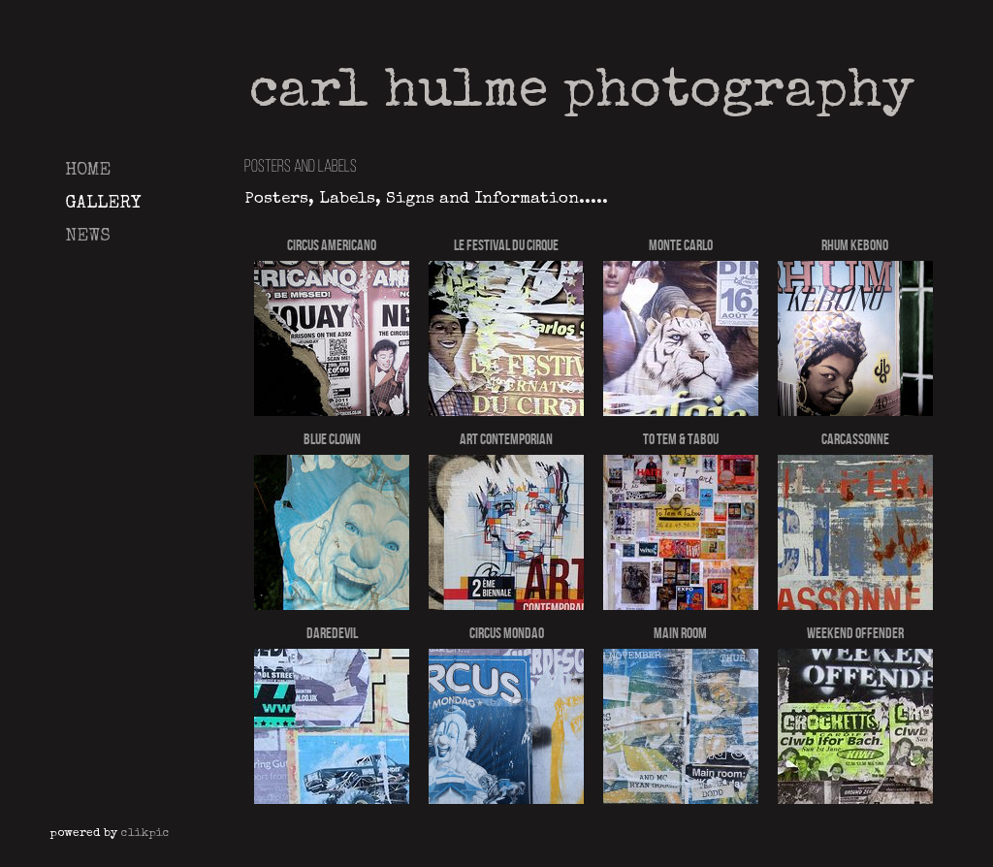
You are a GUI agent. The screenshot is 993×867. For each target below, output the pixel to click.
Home (88, 170)
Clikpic (145, 833)
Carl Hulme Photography (581, 94)
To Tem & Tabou (681, 439)
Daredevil (332, 633)
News (88, 236)
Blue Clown (332, 439)
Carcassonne (855, 439)
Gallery (103, 203)
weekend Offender (855, 633)
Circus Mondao (506, 633)
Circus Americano (331, 245)
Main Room (680, 633)
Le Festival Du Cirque (506, 245)
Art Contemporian (506, 439)
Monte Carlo (681, 245)
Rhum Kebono (854, 245)
